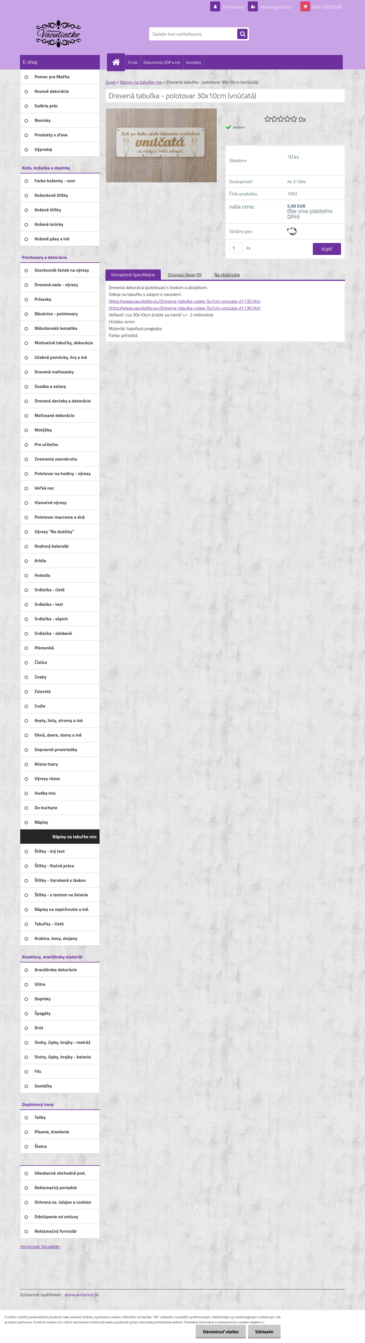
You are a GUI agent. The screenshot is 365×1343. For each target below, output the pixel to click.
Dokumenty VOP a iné (161, 62)
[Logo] (59, 34)
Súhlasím (264, 1331)
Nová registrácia (275, 6)
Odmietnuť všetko (221, 1331)
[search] (242, 34)
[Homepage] (118, 62)
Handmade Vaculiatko (39, 1246)
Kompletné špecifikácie (133, 274)
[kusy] (236, 248)
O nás (132, 62)
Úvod (110, 82)
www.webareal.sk (82, 1294)
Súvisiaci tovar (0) (184, 274)
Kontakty (193, 62)
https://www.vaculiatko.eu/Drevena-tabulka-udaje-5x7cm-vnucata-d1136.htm (184, 307)
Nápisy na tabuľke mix (141, 82)
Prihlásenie (233, 6)
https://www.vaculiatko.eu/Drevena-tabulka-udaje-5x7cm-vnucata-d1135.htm (184, 301)
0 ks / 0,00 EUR (327, 6)
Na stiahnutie (227, 274)
